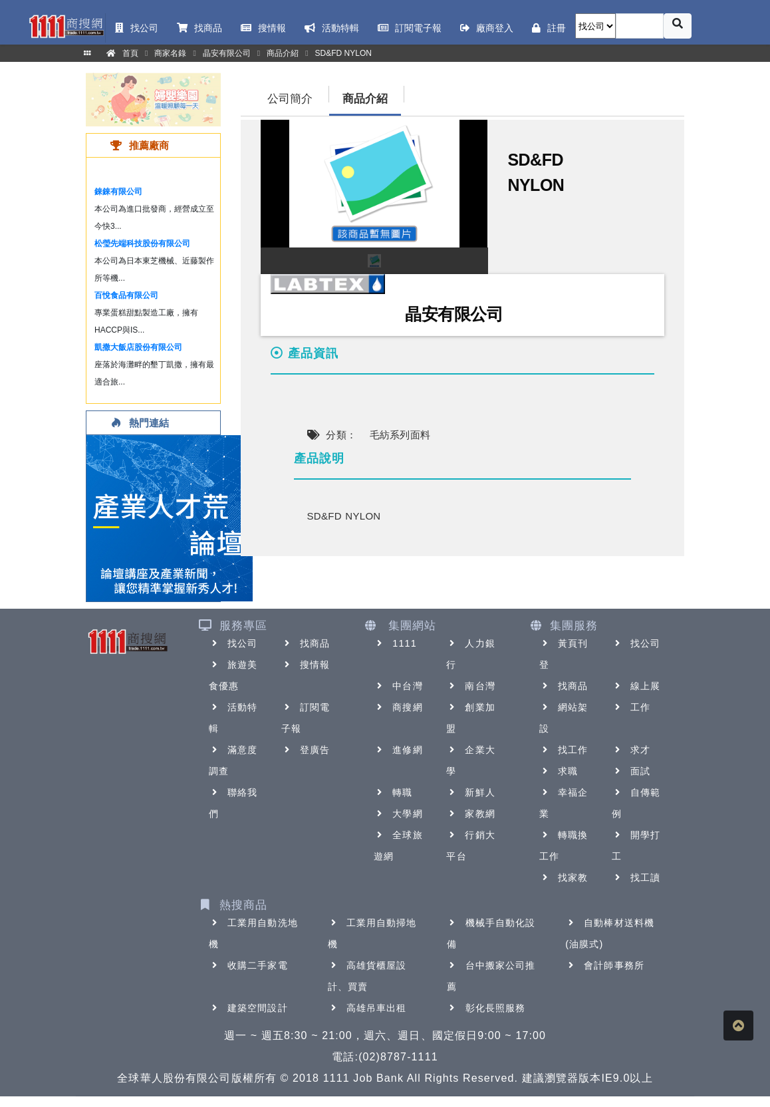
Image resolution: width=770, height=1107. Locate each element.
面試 (631, 771)
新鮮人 (470, 792)
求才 (631, 749)
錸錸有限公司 (118, 191)
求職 (558, 771)
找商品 (305, 643)
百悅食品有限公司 (126, 295)
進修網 (398, 749)
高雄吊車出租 (367, 1008)
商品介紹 (365, 98)
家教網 (470, 813)
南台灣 (470, 686)
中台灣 (398, 686)
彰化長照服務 (486, 1008)
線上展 (636, 686)
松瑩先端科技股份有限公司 (142, 243)
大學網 (398, 813)
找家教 (563, 877)
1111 (395, 643)
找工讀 (636, 877)
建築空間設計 (248, 1008)
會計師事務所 (604, 965)
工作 (631, 707)
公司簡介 (290, 98)
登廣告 (305, 749)
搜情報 (305, 664)
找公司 (233, 643)
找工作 (563, 749)
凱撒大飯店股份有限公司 (138, 347)
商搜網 (398, 707)
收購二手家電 (248, 965)
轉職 (393, 792)
